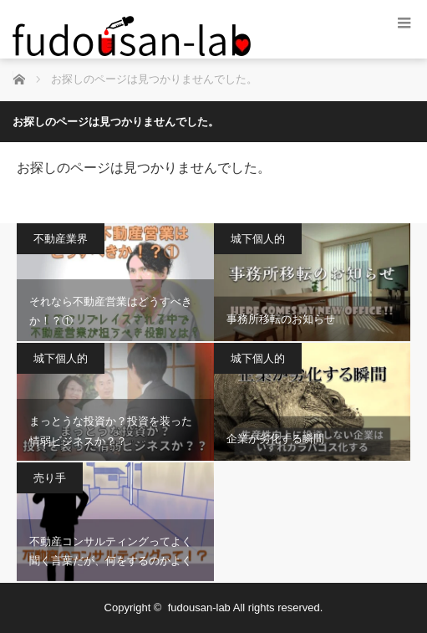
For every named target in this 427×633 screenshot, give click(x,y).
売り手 (49, 478)
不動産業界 (60, 238)
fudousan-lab (199, 607)
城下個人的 (258, 238)
